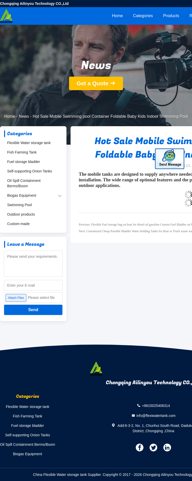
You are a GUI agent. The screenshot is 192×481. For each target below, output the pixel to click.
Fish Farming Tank (22, 152)
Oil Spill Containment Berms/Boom (24, 183)
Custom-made (18, 224)
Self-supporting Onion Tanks (29, 171)
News (24, 116)
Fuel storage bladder (23, 162)
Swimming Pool (19, 205)
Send (33, 310)
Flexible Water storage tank (29, 143)
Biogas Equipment (21, 195)
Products (171, 16)
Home (117, 16)
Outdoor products (21, 214)
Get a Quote (93, 83)
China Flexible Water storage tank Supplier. (68, 475)
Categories (143, 16)
